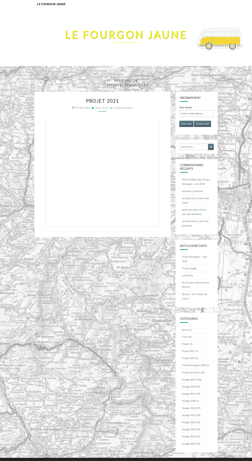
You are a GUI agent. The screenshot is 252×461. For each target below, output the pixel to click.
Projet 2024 (188, 358)
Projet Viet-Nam (191, 372)
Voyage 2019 (188, 408)
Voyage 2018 (188, 400)
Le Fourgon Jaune (51, 4)
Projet (185, 343)
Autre (185, 329)
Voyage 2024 (188, 436)
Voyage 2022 (188, 422)
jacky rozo (102, 107)
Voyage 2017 (188, 393)
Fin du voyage (189, 268)
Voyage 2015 (188, 379)
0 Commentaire (123, 107)
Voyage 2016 (188, 386)
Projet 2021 (102, 101)
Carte (185, 336)
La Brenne (197, 191)
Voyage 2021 (188, 415)
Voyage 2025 (188, 443)
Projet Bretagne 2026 (194, 365)
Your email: (185, 107)
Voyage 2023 (188, 429)
